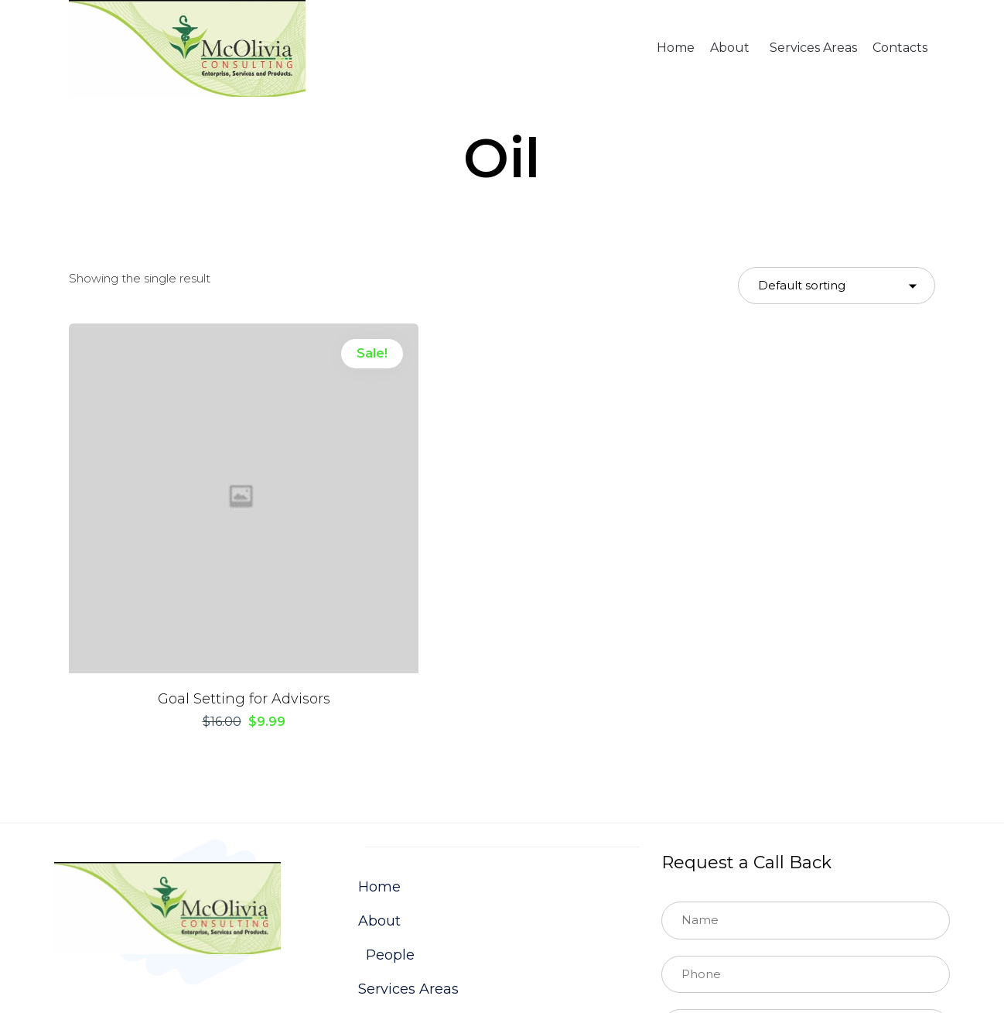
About (730, 47)
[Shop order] (836, 286)
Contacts (900, 47)
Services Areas (813, 47)
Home (676, 47)
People (390, 786)
